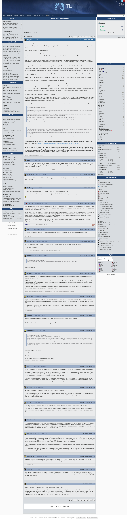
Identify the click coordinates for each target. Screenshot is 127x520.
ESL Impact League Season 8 (106, 245)
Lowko (100, 116)
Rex (100, 29)
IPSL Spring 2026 (104, 228)
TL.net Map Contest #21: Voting (10, 27)
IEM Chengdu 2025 (104, 202)
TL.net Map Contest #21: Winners (10, 23)
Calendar (16, 15)
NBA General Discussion (8, 188)
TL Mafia (5, 147)
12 (20, 27)
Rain (100, 75)
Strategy (5, 66)
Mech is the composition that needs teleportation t (12, 46)
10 (20, 24)
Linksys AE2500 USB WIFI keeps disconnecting (12, 199)
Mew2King (101, 121)
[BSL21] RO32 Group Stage (9, 35)
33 (87, 36)
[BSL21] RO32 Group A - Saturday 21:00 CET (12, 101)
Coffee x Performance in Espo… (9, 213)
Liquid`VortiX (102, 124)
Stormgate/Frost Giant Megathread (11, 121)
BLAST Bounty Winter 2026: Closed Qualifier (110, 241)
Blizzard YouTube (104, 133)
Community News (7, 31)
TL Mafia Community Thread (9, 148)
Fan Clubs (5, 167)
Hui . (100, 114)
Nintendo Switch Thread (8, 122)
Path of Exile (5, 124)
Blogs (12, 209)
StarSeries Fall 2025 (104, 212)
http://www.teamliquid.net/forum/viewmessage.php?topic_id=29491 (58, 143)
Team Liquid (109, 1)
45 (20, 33)
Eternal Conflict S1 (104, 186)
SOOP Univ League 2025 (105, 197)
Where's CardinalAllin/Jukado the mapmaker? (12, 93)
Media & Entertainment (9, 173)
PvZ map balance (7, 106)
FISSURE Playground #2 (105, 214)
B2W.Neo (101, 106)
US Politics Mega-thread (8, 162)
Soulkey (115, 269)
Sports (4, 183)
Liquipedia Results (111, 177)
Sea (100, 79)
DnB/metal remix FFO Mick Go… (9, 216)
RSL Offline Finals (104, 232)
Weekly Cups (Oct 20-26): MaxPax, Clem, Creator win (11, 38)
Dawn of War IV (6, 125)
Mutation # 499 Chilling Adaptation (10, 74)
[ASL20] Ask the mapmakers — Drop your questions (12, 90)
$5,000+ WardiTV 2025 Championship (11, 34)
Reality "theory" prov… (8, 218)
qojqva (100, 94)
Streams (22, 15)
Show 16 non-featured (103, 139)
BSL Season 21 (103, 200)
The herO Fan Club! (7, 170)
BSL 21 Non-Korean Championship (108, 224)
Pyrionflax (101, 110)
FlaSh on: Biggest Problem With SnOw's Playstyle (12, 87)
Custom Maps (6, 69)
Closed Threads (12, 228)
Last (101, 271)
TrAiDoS (20, 213)
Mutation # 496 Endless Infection (10, 79)
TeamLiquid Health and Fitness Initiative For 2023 (12, 191)
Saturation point (6, 215)
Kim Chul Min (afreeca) (105, 130)
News (12, 19)
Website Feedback (12, 225)
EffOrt (101, 270)
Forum (9, 15)
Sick (100, 119)
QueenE (101, 126)
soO (114, 264)
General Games (7, 118)
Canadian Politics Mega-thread (10, 161)
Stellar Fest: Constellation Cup (107, 184)
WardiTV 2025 (103, 234)
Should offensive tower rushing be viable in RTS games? (12, 119)
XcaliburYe (101, 99)
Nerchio (115, 262)
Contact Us (74, 515)
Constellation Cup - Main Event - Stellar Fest (12, 57)
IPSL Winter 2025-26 (104, 193)
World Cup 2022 (7, 194)
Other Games (12, 115)
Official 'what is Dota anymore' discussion (12, 130)
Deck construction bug (8, 142)
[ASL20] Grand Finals (8, 99)
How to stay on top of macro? (9, 110)
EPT (48, 15)
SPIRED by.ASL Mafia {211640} (10, 150)
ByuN (101, 262)
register (62, 506)
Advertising (53, 515)
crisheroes (101, 113)
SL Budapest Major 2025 (105, 247)
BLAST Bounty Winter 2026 (106, 240)
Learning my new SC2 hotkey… (9, 211)
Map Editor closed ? (7, 70)
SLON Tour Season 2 (105, 222)
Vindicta (101, 71)
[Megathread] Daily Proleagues (10, 97)
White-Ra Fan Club (7, 168)
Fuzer (100, 118)
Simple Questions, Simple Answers (11, 136)
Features (37, 15)
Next (91, 36)
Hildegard (20, 211)
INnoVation (115, 265)
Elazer (115, 266)
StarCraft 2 (12, 42)
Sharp (114, 271)
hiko (100, 108)
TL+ (52, 15)
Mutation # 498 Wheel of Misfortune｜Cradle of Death (12, 76)
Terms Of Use (67, 515)
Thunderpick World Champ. (106, 206)
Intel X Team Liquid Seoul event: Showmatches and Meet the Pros (11, 24)
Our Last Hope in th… (8, 220)
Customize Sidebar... (12, 222)
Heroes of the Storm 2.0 (8, 138)
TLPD (111, 255)
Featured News (7, 21)
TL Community (7, 204)
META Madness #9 (104, 238)
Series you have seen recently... (10, 180)
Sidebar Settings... (111, 274)
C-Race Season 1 (104, 191)
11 (20, 23)
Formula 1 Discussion (8, 186)
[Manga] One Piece (7, 174)
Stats (101, 266)
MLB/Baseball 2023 (7, 189)
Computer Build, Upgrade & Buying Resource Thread (12, 201)
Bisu (114, 268)
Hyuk (100, 74)
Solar (101, 265)
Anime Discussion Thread (8, 175)
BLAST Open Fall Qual (105, 217)
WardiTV (102, 26)
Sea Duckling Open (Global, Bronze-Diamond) (12, 63)
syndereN (101, 101)
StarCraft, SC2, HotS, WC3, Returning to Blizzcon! (11, 33)
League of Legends (8, 133)
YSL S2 (101, 198)
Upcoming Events (111, 143)
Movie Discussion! (7, 177)
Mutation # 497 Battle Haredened (10, 77)
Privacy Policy (59, 515)
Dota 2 (4, 128)
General (5, 45)
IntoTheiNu (102, 30)
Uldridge (20, 215)
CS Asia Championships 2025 (106, 208)
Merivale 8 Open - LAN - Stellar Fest (11, 62)
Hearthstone (6, 141)
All (94, 36)
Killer (100, 87)
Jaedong (101, 80)
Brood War (12, 83)
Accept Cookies (81, 517)
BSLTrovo (102, 136)
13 (20, 25)
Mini (100, 83)
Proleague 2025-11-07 (105, 182)
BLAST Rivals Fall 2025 (105, 249)
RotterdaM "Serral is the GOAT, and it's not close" (12, 51)
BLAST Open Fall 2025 (105, 216)
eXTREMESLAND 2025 (105, 243)
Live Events (111, 19)
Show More (101, 174)
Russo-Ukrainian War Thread (9, 159)
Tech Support (6, 196)
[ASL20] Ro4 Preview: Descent (10, 28)
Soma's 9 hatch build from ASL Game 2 (12, 111)
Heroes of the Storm (8, 135)
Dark (101, 264)
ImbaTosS (19, 216)
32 (84, 36)
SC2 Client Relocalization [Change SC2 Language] (12, 198)
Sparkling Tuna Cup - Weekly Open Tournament (12, 58)
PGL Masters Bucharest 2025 (106, 204)
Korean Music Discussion (8, 179)
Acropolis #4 (103, 226)
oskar (100, 123)
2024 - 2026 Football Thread (9, 185)
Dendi (100, 96)
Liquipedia (116, 1)
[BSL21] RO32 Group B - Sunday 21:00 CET (12, 102)
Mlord (100, 111)
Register (9, 1)
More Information (92, 517)
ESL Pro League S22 (105, 210)
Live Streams (111, 64)
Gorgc (100, 93)
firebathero (101, 82)
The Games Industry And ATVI (9, 164)
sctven (101, 137)
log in (55, 506)
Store (43, 15)
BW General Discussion (8, 88)
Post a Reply (28, 36)
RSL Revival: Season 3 (105, 236)
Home (4, 15)
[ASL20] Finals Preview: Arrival (10, 26)
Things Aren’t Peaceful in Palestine (11, 157)
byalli (100, 104)
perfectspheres (19, 218)
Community (12, 153)
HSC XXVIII (102, 230)
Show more (102, 90)
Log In (4, 1)
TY (101, 263)
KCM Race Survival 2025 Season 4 (108, 195)
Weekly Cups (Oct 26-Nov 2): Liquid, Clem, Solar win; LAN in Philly (11, 37)
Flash (101, 269)
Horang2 (101, 77)
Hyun (100, 88)
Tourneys (5, 55)
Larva (100, 85)
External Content (7, 73)
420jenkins (101, 98)
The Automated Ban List (8, 205)
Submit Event (121, 37)
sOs (114, 263)
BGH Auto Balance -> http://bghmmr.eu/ (12, 92)
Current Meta (6, 108)
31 (81, 36)
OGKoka (102, 28)
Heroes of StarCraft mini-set (9, 144)
